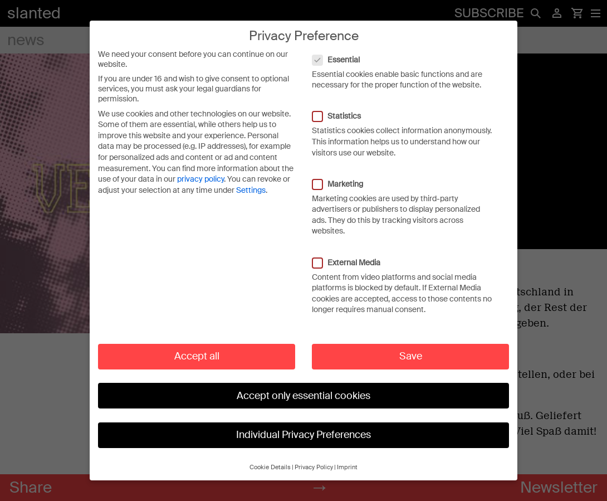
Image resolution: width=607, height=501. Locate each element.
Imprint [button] (347, 456)
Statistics (342, 105)
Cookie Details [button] (270, 456)
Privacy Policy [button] (314, 456)
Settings (251, 179)
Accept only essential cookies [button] (303, 384)
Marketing (343, 173)
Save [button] (410, 345)
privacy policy (200, 168)
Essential (341, 48)
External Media (352, 251)
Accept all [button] (196, 345)
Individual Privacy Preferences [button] (303, 423)
